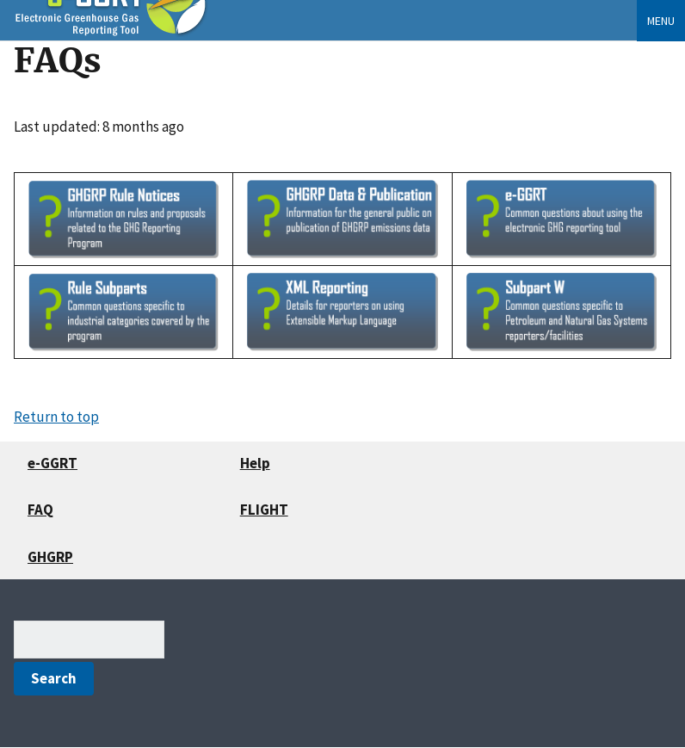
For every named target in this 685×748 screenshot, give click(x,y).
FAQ (40, 509)
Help (255, 463)
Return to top (56, 416)
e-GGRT (52, 463)
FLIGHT (264, 509)
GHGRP (50, 556)
